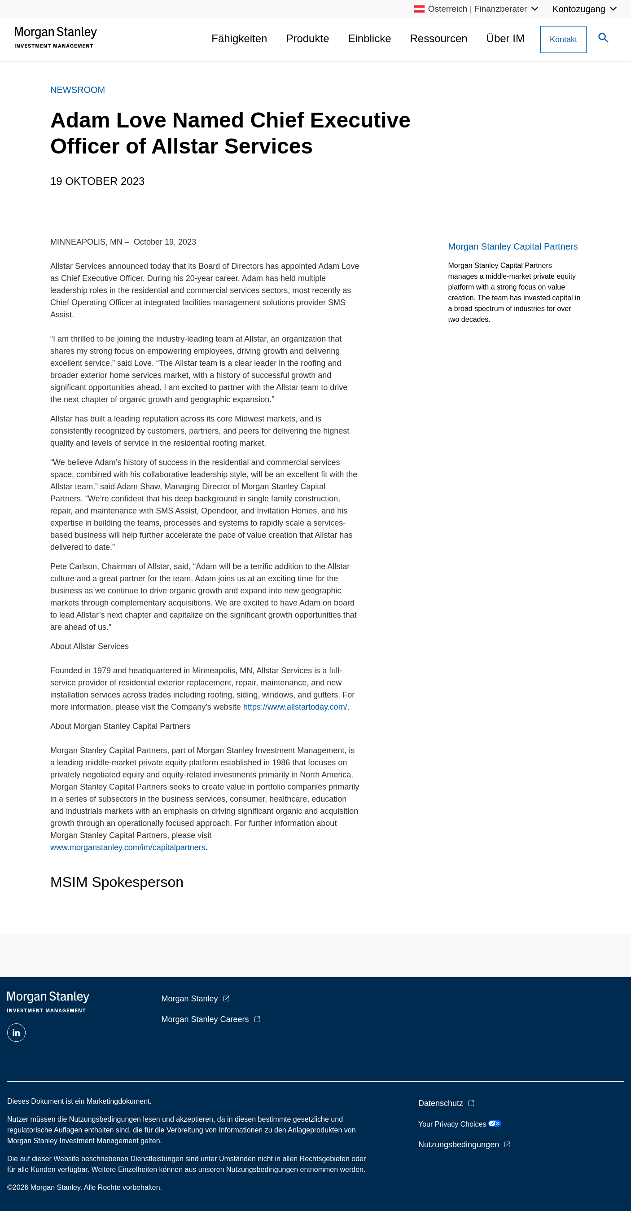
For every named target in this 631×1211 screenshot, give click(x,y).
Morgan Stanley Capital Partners (513, 246)
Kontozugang (578, 9)
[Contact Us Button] (563, 39)
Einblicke (369, 38)
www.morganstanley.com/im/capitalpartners (128, 847)
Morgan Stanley (190, 998)
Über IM (505, 38)
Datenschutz (440, 1103)
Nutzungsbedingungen (458, 1144)
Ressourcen (439, 38)
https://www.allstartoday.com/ (295, 706)
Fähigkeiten (239, 38)
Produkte (307, 38)
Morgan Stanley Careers (205, 1019)
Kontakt (563, 39)
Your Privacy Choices (459, 1124)
